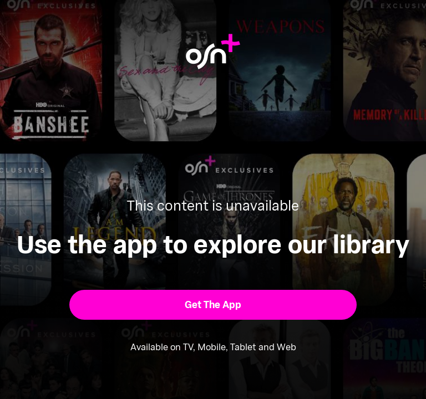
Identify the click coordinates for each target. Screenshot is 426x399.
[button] (213, 305)
